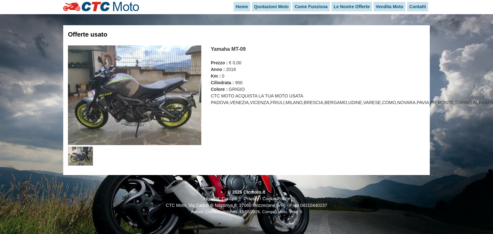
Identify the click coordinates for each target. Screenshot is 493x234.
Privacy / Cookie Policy (266, 198)
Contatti (229, 198)
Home (210, 198)
